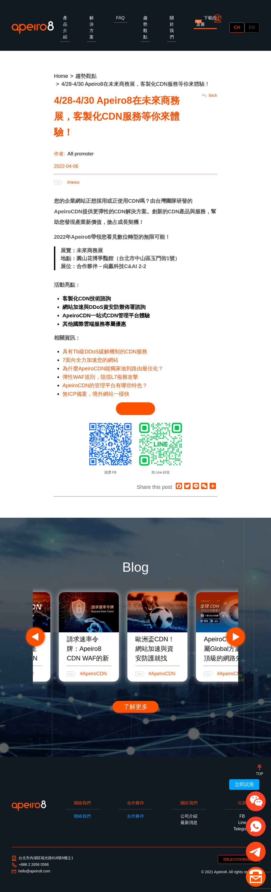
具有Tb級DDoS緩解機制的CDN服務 (104, 351)
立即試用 (244, 784)
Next (235, 637)
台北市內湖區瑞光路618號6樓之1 (42, 858)
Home (61, 76)
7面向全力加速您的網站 (90, 360)
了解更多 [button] (135, 706)
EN (252, 27)
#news (73, 182)
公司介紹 (188, 816)
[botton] (259, 770)
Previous (35, 637)
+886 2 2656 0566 (30, 864)
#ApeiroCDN (140, 673)
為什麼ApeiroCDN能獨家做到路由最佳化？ (112, 368)
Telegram (242, 829)
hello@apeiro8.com (31, 871)
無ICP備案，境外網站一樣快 (95, 394)
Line (242, 822)
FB (242, 816)
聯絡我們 (82, 816)
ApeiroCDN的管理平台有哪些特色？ (104, 385)
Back (209, 95)
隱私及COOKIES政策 (238, 859)
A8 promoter (80, 153)
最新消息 (188, 822)
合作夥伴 (135, 816)
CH (237, 27)
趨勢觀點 (86, 76)
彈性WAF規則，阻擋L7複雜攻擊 (100, 377)
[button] (256, 801)
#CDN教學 (69, 673)
